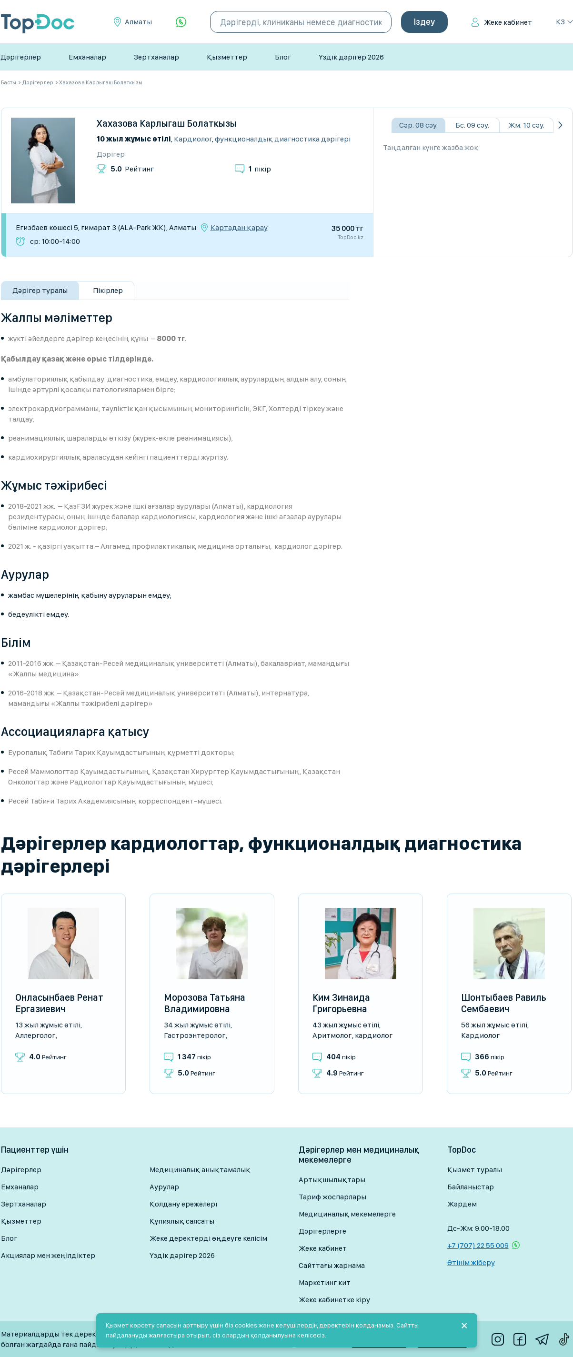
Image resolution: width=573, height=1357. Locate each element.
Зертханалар (156, 56)
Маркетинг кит (325, 1282)
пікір (260, 168)
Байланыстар (470, 1186)
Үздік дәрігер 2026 (351, 56)
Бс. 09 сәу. (472, 125)
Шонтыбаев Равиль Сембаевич (503, 1003)
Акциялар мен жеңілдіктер (48, 1255)
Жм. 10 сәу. (526, 125)
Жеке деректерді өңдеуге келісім (208, 1238)
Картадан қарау (239, 227)
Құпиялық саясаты (182, 1221)
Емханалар (87, 56)
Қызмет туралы (474, 1169)
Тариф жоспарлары (332, 1196)
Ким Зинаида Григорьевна (341, 1003)
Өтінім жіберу (471, 1262)
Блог (283, 56)
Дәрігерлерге (322, 1231)
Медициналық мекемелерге (347, 1213)
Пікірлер (108, 290)
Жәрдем (462, 1203)
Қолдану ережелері (183, 1203)
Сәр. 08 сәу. (418, 125)
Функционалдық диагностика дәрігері (283, 138)
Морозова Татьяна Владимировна (204, 1003)
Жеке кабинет (508, 22)
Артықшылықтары (332, 1179)
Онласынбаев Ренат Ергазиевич (59, 1003)
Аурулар (164, 1186)
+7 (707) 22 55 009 (478, 1245)
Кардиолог (193, 138)
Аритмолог (332, 1035)
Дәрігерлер (20, 56)
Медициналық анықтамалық (200, 1169)
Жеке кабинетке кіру (334, 1299)
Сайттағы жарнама (332, 1265)
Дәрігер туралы (40, 290)
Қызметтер (227, 56)
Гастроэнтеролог (194, 1035)
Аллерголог (35, 1035)
